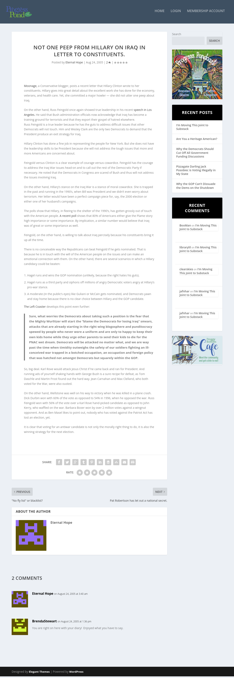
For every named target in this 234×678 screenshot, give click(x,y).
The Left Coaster (35, 308)
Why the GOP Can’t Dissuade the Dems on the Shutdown (195, 187)
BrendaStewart (44, 623)
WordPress (76, 673)
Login (176, 13)
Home (160, 13)
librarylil (185, 249)
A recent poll (68, 218)
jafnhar (184, 293)
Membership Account (206, 13)
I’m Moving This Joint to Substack (192, 129)
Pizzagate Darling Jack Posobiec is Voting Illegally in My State (196, 172)
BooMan (185, 227)
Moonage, (31, 87)
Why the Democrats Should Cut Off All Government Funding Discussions (195, 154)
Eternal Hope (74, 64)
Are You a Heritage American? (196, 141)
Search (176, 36)
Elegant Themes (39, 673)
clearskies (186, 271)
